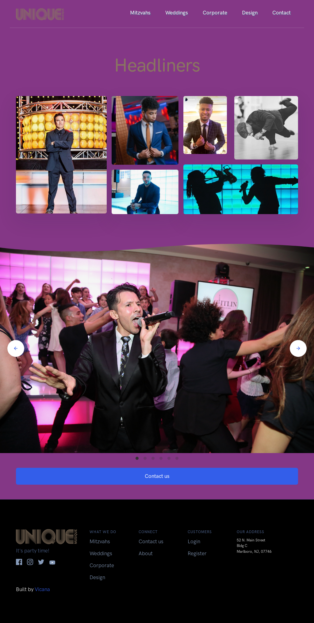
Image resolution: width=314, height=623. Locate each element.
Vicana (42, 589)
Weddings (176, 13)
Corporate (215, 13)
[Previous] (15, 348)
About (146, 553)
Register (197, 553)
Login (194, 541)
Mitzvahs (140, 13)
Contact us (157, 476)
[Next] (298, 348)
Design (250, 13)
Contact (281, 13)
